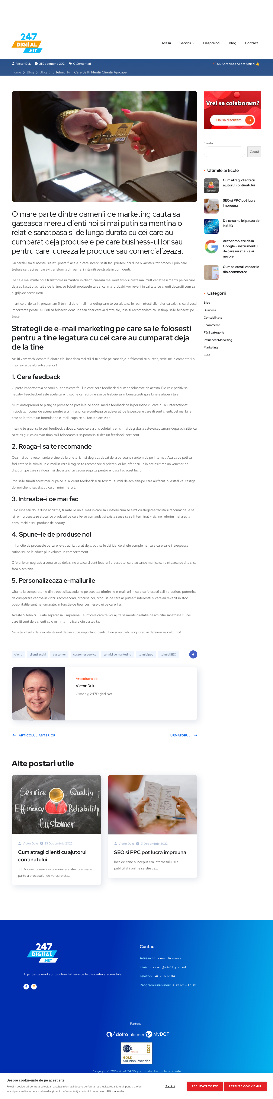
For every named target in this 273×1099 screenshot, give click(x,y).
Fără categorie (214, 333)
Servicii (185, 15)
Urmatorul (183, 736)
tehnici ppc (145, 655)
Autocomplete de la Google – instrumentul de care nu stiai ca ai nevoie (240, 249)
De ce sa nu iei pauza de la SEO (241, 223)
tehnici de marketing (117, 655)
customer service (84, 655)
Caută (208, 143)
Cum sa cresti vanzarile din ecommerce (241, 270)
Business (210, 310)
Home (16, 72)
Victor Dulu (22, 64)
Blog (232, 15)
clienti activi (38, 655)
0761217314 (166, 977)
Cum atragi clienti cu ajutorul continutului (52, 856)
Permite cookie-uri (245, 1086)
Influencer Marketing (218, 340)
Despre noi (211, 15)
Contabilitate (213, 318)
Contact (251, 15)
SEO (207, 355)
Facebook (193, 656)
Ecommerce (212, 325)
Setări (169, 1086)
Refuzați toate (204, 1086)
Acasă (166, 15)
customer (59, 655)
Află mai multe (115, 1091)
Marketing (211, 348)
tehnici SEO (168, 655)
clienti (18, 655)
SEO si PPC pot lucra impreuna (150, 852)
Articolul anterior (33, 736)
